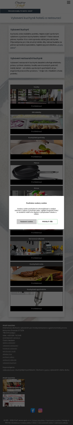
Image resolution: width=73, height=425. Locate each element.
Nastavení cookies (26, 221)
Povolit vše (47, 221)
